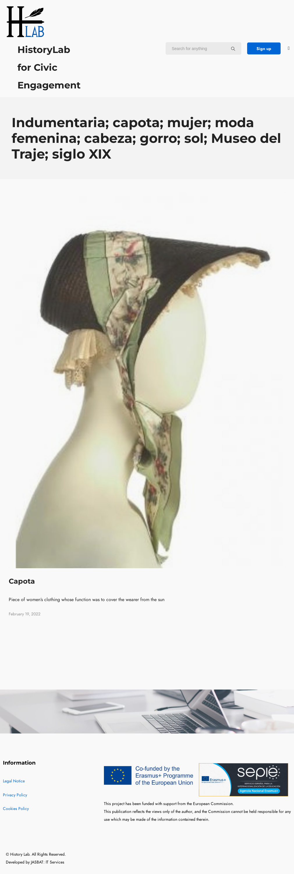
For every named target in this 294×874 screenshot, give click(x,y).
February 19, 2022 (24, 614)
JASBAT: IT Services (47, 862)
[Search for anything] (233, 48)
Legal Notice (14, 781)
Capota (22, 581)
